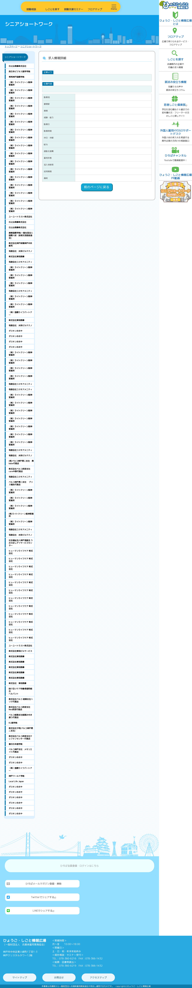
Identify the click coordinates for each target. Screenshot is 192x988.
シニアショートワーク (30, 46)
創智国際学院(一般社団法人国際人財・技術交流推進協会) (21, 235)
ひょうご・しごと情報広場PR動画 (175, 176)
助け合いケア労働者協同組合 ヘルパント (21, 691)
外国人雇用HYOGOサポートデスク (175, 132)
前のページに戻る (96, 187)
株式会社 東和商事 (17, 683)
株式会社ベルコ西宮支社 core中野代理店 (20, 470)
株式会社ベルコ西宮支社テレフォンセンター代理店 (20, 737)
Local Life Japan (16, 781)
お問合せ (59, 977)
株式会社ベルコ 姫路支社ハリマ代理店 (21, 700)
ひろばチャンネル (175, 155)
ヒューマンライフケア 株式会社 (21, 552)
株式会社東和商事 (16, 256)
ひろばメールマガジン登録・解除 (44, 883)
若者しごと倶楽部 (175, 105)
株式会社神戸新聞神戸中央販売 (20, 244)
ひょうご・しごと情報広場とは (175, 22)
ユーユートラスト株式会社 (20, 216)
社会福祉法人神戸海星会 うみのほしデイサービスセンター (21, 543)
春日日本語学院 (15, 744)
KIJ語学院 (13, 722)
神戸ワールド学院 (16, 776)
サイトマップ (19, 977)
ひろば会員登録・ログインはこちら (79, 865)
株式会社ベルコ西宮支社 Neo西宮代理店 (19, 708)
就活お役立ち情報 (175, 82)
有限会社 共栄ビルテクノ (20, 251)
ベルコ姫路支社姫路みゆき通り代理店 (20, 716)
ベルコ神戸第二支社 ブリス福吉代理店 (21, 483)
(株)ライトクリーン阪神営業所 (21, 515)
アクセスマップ (98, 977)
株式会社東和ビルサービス (20, 651)
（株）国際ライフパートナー (20, 313)
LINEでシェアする (43, 910)
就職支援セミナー (73, 9)
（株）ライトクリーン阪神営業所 (20, 83)
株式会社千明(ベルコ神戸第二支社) (21, 729)
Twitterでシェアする (43, 897)
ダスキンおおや (15, 330)
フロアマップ (95, 9)
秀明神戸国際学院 (16, 77)
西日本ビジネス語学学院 (19, 71)
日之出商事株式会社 (17, 66)
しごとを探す (52, 9)
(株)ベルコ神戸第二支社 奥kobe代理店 (21, 462)
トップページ (11, 46)
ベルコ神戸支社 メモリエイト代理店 (20, 750)
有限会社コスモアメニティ (20, 262)
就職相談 (31, 9)
